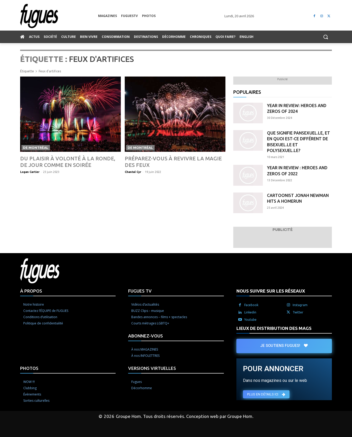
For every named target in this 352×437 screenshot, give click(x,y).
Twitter (298, 312)
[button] (325, 37)
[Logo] (59, 16)
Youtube (250, 319)
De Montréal (35, 147)
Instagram (300, 305)
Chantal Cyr (133, 171)
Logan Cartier (29, 171)
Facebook (251, 305)
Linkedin (250, 312)
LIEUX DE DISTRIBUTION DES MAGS (273, 328)
